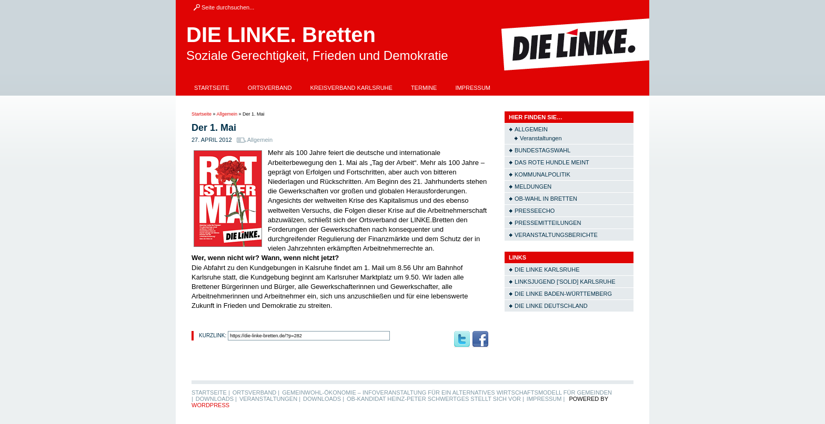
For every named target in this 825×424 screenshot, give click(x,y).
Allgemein (227, 114)
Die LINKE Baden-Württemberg (563, 294)
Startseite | (211, 392)
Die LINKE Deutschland (551, 306)
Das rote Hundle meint (552, 162)
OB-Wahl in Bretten (546, 198)
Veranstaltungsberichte (556, 235)
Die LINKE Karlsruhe (547, 269)
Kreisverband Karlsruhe (351, 88)
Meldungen (533, 186)
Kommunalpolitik (542, 174)
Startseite (211, 88)
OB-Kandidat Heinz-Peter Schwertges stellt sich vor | (435, 399)
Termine (424, 88)
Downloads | (216, 399)
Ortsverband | (256, 392)
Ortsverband (270, 88)
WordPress (210, 405)
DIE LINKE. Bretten (281, 34)
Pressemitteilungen (548, 223)
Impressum (472, 88)
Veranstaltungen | (269, 399)
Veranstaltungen (541, 138)
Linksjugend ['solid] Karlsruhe (565, 281)
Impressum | (546, 399)
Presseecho (535, 211)
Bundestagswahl (542, 150)
